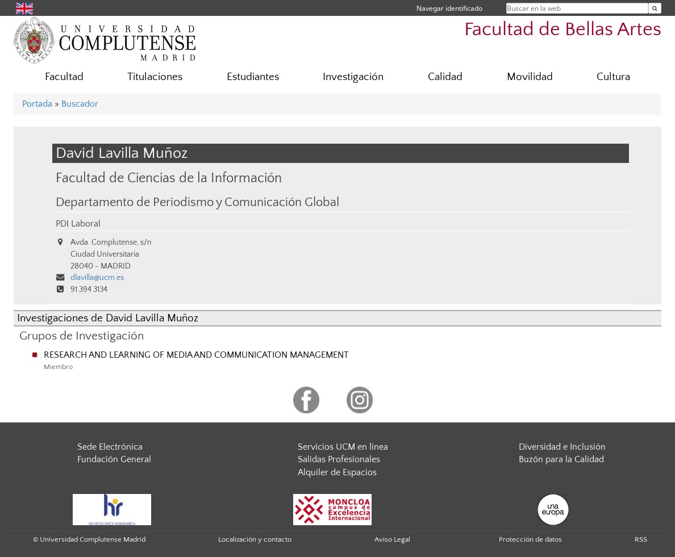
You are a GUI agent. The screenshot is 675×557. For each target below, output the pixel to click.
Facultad (64, 77)
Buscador (79, 104)
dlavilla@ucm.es (97, 277)
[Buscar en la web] (654, 8)
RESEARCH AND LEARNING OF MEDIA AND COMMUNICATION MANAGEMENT (196, 355)
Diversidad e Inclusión (562, 447)
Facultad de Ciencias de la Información (169, 178)
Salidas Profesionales (339, 459)
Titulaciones (154, 77)
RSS (641, 539)
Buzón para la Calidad (561, 459)
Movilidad (530, 77)
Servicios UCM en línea (343, 447)
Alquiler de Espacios (337, 472)
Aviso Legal (392, 539)
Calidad (445, 77)
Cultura (613, 77)
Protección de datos (530, 539)
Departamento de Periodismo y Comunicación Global (197, 203)
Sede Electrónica (110, 447)
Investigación (353, 77)
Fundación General (114, 459)
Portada (37, 104)
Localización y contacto (254, 539)
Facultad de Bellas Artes (562, 29)
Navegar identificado (449, 8)
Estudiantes (253, 77)
